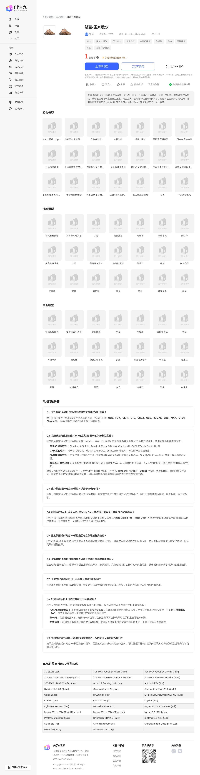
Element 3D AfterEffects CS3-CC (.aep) (163, 695)
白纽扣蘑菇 (118, 263)
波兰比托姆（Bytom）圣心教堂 (57, 139)
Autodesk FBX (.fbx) (154, 683)
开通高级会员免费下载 (115, 58)
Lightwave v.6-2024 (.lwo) (56, 706)
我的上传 (16, 60)
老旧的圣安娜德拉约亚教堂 (144, 167)
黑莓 (140, 291)
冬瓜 (118, 332)
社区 (14, 38)
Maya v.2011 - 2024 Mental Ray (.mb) (62, 712)
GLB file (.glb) (51, 700)
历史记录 (16, 67)
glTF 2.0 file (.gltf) (101, 700)
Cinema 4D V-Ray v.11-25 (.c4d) (160, 689)
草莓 (184, 291)
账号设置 (16, 102)
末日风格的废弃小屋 (118, 195)
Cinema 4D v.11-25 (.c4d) (105, 689)
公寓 (162, 195)
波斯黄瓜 (162, 291)
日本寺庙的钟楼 (184, 139)
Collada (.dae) (51, 695)
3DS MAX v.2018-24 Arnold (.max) (110, 671)
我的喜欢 (16, 80)
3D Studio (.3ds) (52, 671)
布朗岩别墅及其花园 (96, 167)
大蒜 (96, 235)
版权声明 (117, 761)
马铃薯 (140, 235)
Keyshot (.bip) (151, 700)
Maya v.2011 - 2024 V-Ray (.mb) (109, 712)
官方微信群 (153, 84)
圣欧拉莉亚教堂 (118, 167)
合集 (14, 32)
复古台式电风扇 (74, 235)
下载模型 (101, 66)
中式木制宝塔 (184, 195)
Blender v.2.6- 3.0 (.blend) (56, 689)
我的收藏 (16, 73)
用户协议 (117, 751)
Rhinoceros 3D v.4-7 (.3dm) (106, 718)
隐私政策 (117, 756)
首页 (14, 19)
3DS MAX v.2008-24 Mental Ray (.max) (112, 677)
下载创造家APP (17, 767)
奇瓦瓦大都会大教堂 (96, 195)
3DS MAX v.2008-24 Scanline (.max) (162, 677)
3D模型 (67, 663)
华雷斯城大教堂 (74, 195)
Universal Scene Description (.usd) (161, 723)
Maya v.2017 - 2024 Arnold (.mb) (160, 706)
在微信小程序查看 (179, 84)
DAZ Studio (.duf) (101, 695)
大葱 (74, 263)
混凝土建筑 (140, 139)
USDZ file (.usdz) (52, 729)
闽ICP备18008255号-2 (73, 768)
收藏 (91, 84)
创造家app (97, 609)
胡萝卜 (140, 263)
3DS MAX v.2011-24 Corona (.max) (161, 671)
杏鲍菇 (96, 291)
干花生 (162, 360)
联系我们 (16, 108)
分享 (121, 84)
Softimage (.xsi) (51, 723)
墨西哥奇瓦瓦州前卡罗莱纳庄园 (57, 195)
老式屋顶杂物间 (140, 195)
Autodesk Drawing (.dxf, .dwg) (107, 683)
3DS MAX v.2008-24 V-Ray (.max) (60, 683)
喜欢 (107, 84)
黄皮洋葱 (118, 235)
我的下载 (16, 92)
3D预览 (138, 66)
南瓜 (118, 291)
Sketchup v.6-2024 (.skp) (156, 718)
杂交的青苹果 (52, 263)
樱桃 (162, 263)
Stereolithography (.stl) (104, 723)
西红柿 (184, 235)
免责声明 (117, 765)
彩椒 (74, 291)
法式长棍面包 (52, 235)
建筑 (51, 17)
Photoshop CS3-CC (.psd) (57, 718)
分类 (14, 26)
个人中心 (16, 54)
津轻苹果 (162, 235)
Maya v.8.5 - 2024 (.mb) (156, 712)
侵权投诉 (136, 84)
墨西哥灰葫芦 (96, 263)
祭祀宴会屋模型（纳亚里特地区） (81, 139)
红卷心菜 (184, 263)
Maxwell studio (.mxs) (103, 706)
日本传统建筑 (52, 167)
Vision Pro (60, 759)
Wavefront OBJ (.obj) (103, 729)
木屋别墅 (118, 139)
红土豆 (184, 360)
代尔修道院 (96, 139)
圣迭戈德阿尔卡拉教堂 (186, 167)
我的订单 (16, 86)
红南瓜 (52, 291)
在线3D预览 (87, 622)
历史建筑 (60, 17)
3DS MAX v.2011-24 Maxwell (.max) (61, 677)
